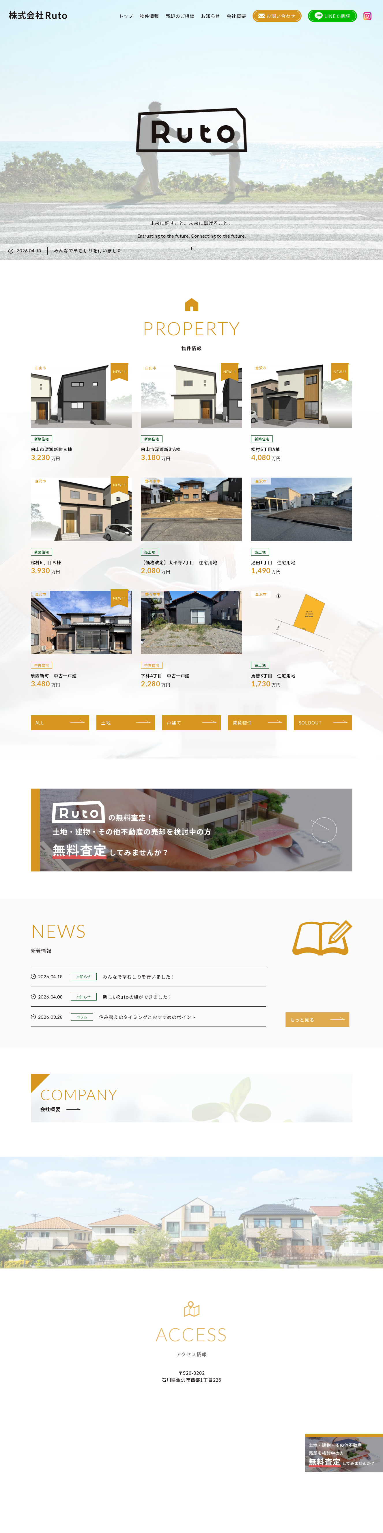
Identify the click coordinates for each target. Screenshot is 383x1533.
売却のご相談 (180, 15)
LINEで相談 (332, 16)
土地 (106, 722)
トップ (126, 15)
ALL (40, 722)
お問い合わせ (277, 15)
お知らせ (210, 15)
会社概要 (236, 15)
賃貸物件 (242, 722)
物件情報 (149, 15)
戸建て (174, 722)
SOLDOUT (310, 722)
